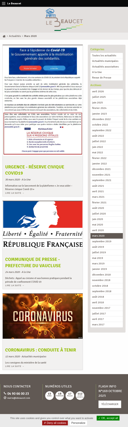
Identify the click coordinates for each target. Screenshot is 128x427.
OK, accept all (108, 418)
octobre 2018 (100, 285)
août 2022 (98, 136)
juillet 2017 (99, 313)
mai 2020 (97, 224)
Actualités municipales (105, 61)
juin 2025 (97, 102)
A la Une (97, 72)
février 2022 (99, 158)
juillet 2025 (99, 97)
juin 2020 (97, 219)
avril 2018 (98, 302)
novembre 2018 (101, 280)
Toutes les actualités (104, 55)
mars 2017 (98, 324)
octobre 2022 (100, 124)
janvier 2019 (99, 269)
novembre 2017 (101, 308)
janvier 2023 (99, 113)
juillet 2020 (99, 213)
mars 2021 (98, 197)
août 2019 (98, 247)
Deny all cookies (55, 423)
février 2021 (99, 202)
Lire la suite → (14, 193)
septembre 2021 (101, 180)
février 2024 (99, 108)
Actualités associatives (105, 66)
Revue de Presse (101, 77)
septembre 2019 (101, 241)
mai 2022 (97, 152)
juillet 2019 (99, 252)
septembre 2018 (101, 291)
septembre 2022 (101, 130)
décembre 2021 (101, 169)
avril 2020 (98, 230)
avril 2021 (98, 191)
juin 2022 (97, 147)
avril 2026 (98, 91)
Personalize (78, 423)
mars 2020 (98, 235)
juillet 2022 (99, 141)
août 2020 (98, 208)
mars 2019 (98, 263)
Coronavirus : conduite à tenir (40, 350)
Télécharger (109, 404)
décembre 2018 (101, 274)
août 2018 (98, 296)
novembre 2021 (101, 174)
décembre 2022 (101, 119)
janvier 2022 (99, 163)
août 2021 (98, 186)
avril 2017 (98, 319)
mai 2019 (97, 258)
